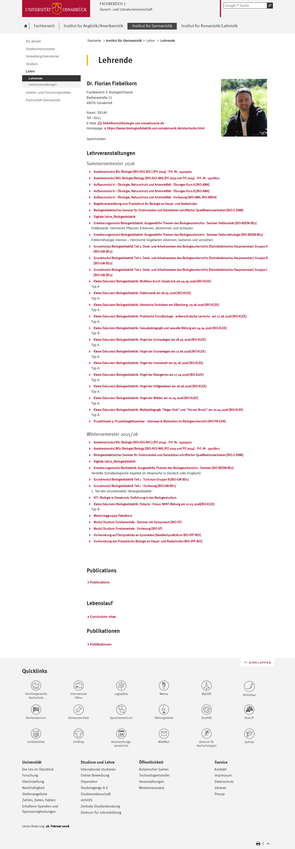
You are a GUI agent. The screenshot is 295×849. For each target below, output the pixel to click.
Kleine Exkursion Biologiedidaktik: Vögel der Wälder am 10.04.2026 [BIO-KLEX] (146, 398)
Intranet (220, 788)
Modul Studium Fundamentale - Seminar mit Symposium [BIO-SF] (137, 522)
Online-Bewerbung (95, 775)
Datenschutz (224, 781)
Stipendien (89, 781)
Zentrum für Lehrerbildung (101, 812)
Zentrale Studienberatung (100, 806)
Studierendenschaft (96, 794)
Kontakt (221, 769)
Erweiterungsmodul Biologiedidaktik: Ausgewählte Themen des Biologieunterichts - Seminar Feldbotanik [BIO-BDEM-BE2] (175, 223)
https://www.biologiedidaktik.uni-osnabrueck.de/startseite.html (156, 128)
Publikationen (101, 644)
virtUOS (86, 800)
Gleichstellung (33, 781)
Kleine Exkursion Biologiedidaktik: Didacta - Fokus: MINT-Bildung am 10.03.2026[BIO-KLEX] (154, 504)
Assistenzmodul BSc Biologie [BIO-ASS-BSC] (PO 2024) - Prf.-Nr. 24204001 (143, 171)
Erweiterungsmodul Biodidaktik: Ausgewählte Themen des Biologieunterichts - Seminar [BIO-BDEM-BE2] (163, 468)
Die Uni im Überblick (38, 769)
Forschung (30, 775)
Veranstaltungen (151, 781)
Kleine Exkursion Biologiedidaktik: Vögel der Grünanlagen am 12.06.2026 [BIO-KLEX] (149, 351)
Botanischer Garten (153, 769)
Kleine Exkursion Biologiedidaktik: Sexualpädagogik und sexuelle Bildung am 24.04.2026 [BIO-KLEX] (160, 328)
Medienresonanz (151, 788)
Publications (100, 582)
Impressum (223, 775)
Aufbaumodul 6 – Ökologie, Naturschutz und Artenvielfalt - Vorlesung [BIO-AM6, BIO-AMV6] (155, 197)
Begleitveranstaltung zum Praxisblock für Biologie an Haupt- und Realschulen (145, 204)
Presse (220, 794)
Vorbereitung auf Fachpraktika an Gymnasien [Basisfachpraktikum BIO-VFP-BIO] (147, 535)
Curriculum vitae (103, 617)
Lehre (150, 40)
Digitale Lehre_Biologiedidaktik (115, 216)
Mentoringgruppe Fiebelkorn (113, 515)
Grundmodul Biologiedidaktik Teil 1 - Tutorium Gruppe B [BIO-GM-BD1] (141, 479)
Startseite (94, 40)
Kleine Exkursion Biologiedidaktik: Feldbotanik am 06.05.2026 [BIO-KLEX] (142, 293)
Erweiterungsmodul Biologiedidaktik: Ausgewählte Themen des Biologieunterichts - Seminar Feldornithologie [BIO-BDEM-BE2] (178, 234)
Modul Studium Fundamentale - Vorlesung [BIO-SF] (128, 528)
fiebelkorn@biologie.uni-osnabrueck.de (133, 123)
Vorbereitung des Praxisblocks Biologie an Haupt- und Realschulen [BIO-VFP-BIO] (148, 541)
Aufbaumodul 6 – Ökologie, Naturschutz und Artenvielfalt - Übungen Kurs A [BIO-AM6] (151, 184)
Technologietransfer (154, 775)
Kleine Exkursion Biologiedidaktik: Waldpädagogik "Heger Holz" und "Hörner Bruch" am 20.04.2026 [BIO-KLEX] (168, 410)
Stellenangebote (34, 794)
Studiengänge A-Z (94, 788)
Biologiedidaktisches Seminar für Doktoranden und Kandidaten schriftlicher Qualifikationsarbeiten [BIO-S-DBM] (168, 210)
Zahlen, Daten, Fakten (38, 800)
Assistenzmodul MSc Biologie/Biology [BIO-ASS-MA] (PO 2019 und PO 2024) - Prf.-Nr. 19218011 (157, 178)
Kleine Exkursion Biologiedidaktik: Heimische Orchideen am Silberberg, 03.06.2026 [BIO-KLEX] (156, 305)
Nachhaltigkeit (33, 788)
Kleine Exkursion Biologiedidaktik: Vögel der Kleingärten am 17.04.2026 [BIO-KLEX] (149, 375)
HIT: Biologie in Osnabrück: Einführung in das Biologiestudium (135, 497)
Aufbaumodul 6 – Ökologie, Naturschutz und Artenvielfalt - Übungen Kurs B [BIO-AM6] (151, 191)
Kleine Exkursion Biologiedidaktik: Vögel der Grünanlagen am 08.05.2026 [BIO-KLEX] (150, 339)
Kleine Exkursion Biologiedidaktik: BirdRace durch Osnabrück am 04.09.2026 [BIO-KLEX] (152, 281)
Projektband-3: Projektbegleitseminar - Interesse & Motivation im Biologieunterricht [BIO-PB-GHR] (160, 421)
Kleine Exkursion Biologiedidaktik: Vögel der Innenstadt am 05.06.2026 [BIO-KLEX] (148, 363)
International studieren (98, 769)
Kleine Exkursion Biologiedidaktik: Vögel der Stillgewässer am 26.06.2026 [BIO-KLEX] (150, 386)
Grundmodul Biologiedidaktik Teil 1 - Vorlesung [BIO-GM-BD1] (135, 486)
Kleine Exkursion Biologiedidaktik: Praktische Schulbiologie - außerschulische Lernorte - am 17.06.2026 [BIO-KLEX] (170, 316)
